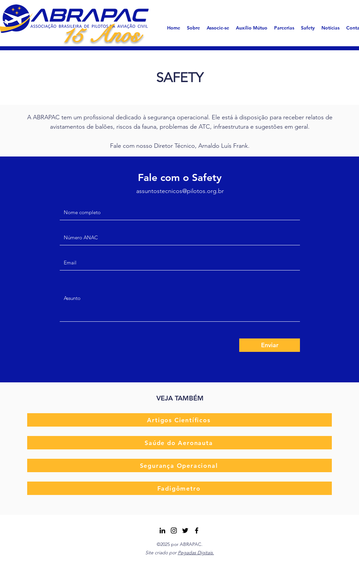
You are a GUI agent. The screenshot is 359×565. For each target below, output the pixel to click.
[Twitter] (185, 530)
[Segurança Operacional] (179, 465)
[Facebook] (197, 530)
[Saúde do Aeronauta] (179, 442)
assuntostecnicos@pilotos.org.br (180, 191)
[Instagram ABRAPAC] (174, 530)
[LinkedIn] (162, 530)
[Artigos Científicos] (179, 420)
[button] (193, 28)
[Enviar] (269, 345)
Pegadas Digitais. (196, 553)
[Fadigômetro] (179, 488)
